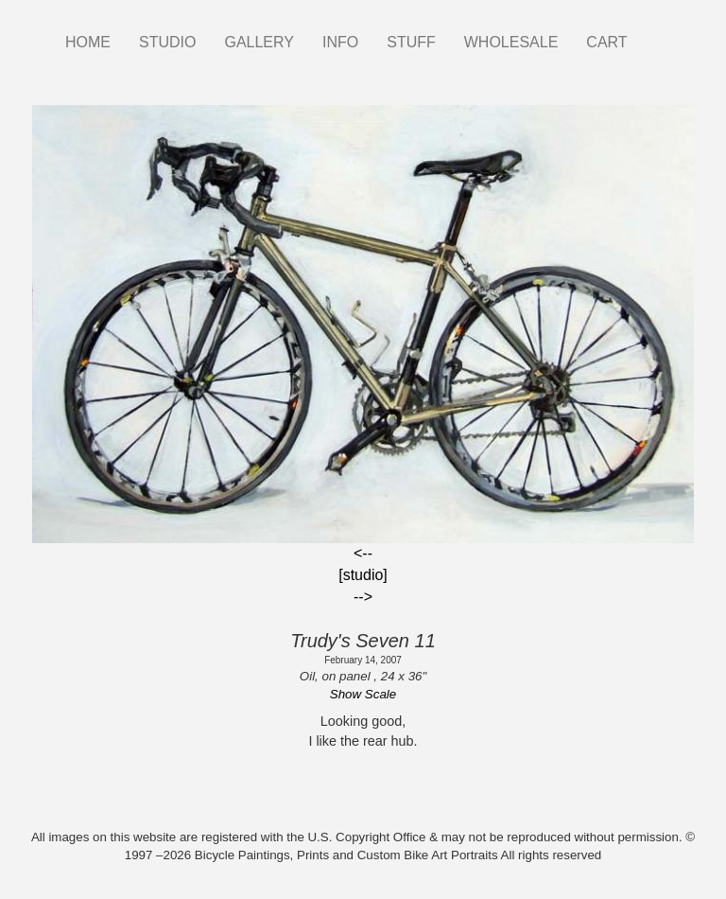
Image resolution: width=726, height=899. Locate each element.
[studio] (363, 575)
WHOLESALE (511, 42)
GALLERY (259, 42)
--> (363, 597)
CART (606, 42)
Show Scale (363, 694)
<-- (363, 553)
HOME (88, 42)
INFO (340, 42)
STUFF (411, 42)
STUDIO (167, 42)
